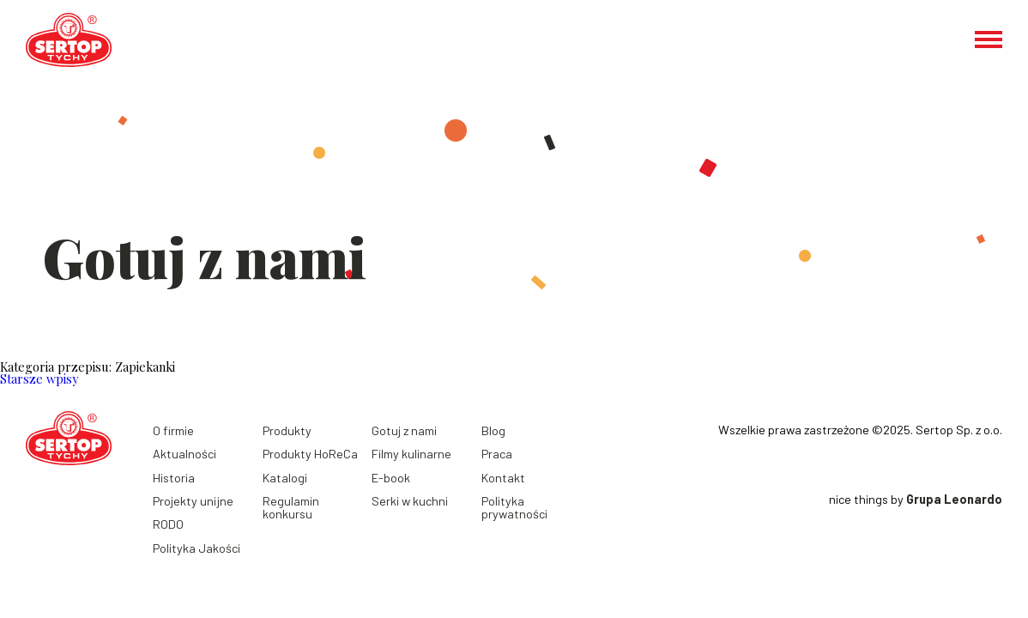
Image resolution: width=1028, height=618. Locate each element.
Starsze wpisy (39, 378)
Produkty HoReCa (310, 453)
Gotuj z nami (404, 430)
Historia (174, 477)
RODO (168, 524)
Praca (496, 453)
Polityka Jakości (196, 548)
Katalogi (285, 477)
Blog (493, 430)
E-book (391, 477)
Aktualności (184, 453)
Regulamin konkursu (291, 507)
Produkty (287, 430)
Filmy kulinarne (411, 453)
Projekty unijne (193, 501)
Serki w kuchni (410, 501)
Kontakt (503, 477)
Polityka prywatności (514, 507)
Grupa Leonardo (954, 499)
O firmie (173, 430)
